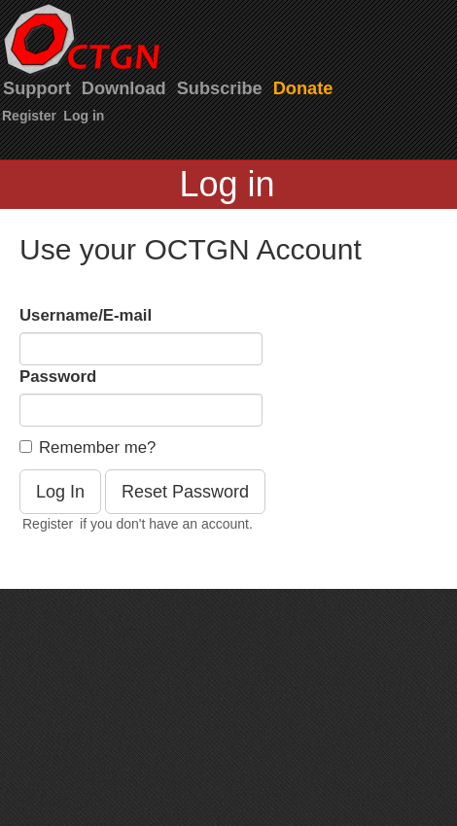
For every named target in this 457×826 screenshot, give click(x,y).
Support (37, 88)
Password (57, 376)
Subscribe (220, 88)
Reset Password (185, 491)
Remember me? (87, 447)
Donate (303, 88)
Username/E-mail (85, 315)
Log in (83, 115)
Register (29, 115)
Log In (60, 491)
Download (124, 88)
